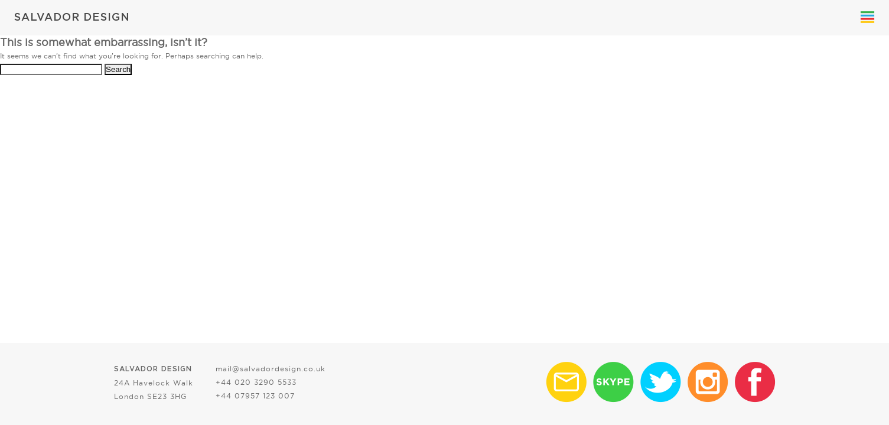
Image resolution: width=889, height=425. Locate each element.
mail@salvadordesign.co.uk (270, 368)
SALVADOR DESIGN (72, 17)
